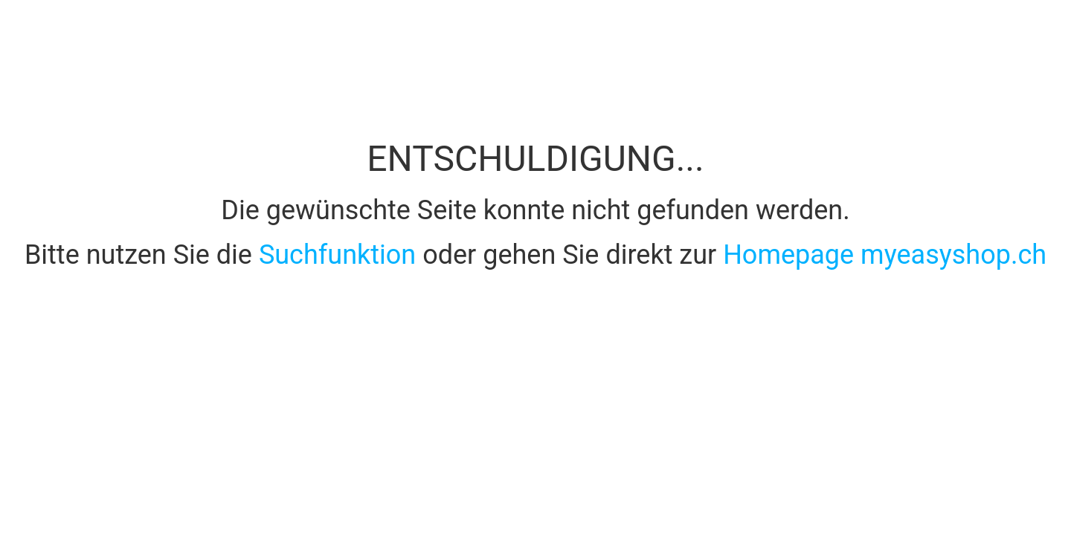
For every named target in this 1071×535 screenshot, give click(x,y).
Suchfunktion (340, 254)
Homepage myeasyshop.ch (884, 254)
